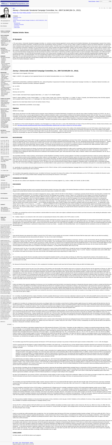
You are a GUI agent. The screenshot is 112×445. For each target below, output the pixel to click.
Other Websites (3, 26)
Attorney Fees (5, 64)
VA (1, 153)
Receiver (3, 62)
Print (20, 442)
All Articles (3, 180)
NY (3, 149)
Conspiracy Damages (6, 66)
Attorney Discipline (5, 111)
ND (6, 149)
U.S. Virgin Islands (4, 160)
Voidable (2, 95)
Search (97, 1)
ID (2, 143)
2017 (6, 185)
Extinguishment (4, 49)
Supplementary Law (5, 103)
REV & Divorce (4, 94)
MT (1, 147)
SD (1, 152)
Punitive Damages (5, 67)
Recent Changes (92, 1)
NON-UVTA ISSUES (5, 109)
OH (8, 149)
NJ (8, 147)
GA (8, 141)
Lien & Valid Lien (4, 83)
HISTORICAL (3, 130)
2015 (2, 185)
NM (1, 149)
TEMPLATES (3, 217)
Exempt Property (4, 76)
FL (6, 141)
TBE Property (4, 77)
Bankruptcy (3, 112)
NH (6, 147)
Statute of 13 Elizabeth (5, 131)
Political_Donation (26, 12)
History (16, 442)
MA (1, 146)
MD (8, 144)
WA (3, 153)
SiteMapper (3, 219)
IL (4, 143)
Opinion (14, 12)
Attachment (3, 59)
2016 (4, 185)
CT (3, 141)
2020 (4, 187)
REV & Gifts (3, 90)
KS (1, 144)
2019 (2, 187)
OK (1, 150)
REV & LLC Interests (5, 92)
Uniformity (3, 104)
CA (8, 140)
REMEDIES (3, 56)
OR (3, 150)
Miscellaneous (4, 106)
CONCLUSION (17, 27)
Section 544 (3, 114)
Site (14, 8)
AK (3, 140)
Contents (16, 16)
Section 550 (3, 116)
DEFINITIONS (3, 72)
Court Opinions (4, 193)
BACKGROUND (17, 23)
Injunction (3, 61)
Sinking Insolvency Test (5, 40)
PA (4, 150)
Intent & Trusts (4, 45)
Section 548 (3, 115)
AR (6, 140)
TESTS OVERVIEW (5, 35)
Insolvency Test (4, 36)
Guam (2, 157)
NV (4, 147)
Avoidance (3, 58)
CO (1, 141)
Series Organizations (5, 102)
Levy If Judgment (4, 68)
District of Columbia (5, 156)
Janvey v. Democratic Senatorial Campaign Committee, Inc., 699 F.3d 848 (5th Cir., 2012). (30, 20)
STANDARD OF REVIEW (19, 24)
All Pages (3, 218)
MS (6, 146)
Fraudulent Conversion (6, 87)
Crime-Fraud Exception (5, 120)
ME (6, 144)
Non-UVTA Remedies (5, 63)
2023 (2, 188)
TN (3, 152)
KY (3, 144)
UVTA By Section (4, 198)
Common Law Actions (5, 117)
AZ (4, 140)
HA (1, 143)
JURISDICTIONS (4, 137)
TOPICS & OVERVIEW (5, 31)
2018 (9, 185)
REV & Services (4, 93)
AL (1, 140)
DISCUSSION (16, 26)
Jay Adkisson (3, 18)
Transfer (2, 86)
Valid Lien (3, 75)
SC (8, 150)
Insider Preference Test (5, 41)
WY (8, 153)
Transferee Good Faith (5, 50)
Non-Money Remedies (5, 57)
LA (4, 144)
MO (8, 146)
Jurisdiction (3, 123)
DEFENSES (3, 48)
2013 (6, 184)
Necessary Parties (4, 125)
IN (6, 143)
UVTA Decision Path (5, 32)
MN (5, 146)
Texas (20, 12)
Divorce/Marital (4, 122)
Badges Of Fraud (4, 44)
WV (5, 153)
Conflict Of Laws (4, 101)
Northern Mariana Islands (6, 159)
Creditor (2, 80)
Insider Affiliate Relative (5, 81)
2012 (4, 184)
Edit (13, 442)
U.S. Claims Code (4, 127)
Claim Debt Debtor (4, 78)
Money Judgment (4, 69)
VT (8, 152)
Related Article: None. (17, 17)
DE (4, 141)
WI (6, 153)
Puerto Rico (3, 161)
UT (6, 152)
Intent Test (3, 42)
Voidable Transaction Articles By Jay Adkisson (5, 176)
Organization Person (5, 84)
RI (6, 150)
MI (2, 146)
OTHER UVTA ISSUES (5, 98)
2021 (6, 187)
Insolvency (3, 82)
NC (5, 149)
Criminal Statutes (4, 121)
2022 (9, 187)
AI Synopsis (15, 18)
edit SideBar (9, 324)
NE (3, 147)
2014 (9, 184)
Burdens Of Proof (4, 100)
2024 (4, 188)
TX (4, 152)
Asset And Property (5, 73)
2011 (2, 184)
